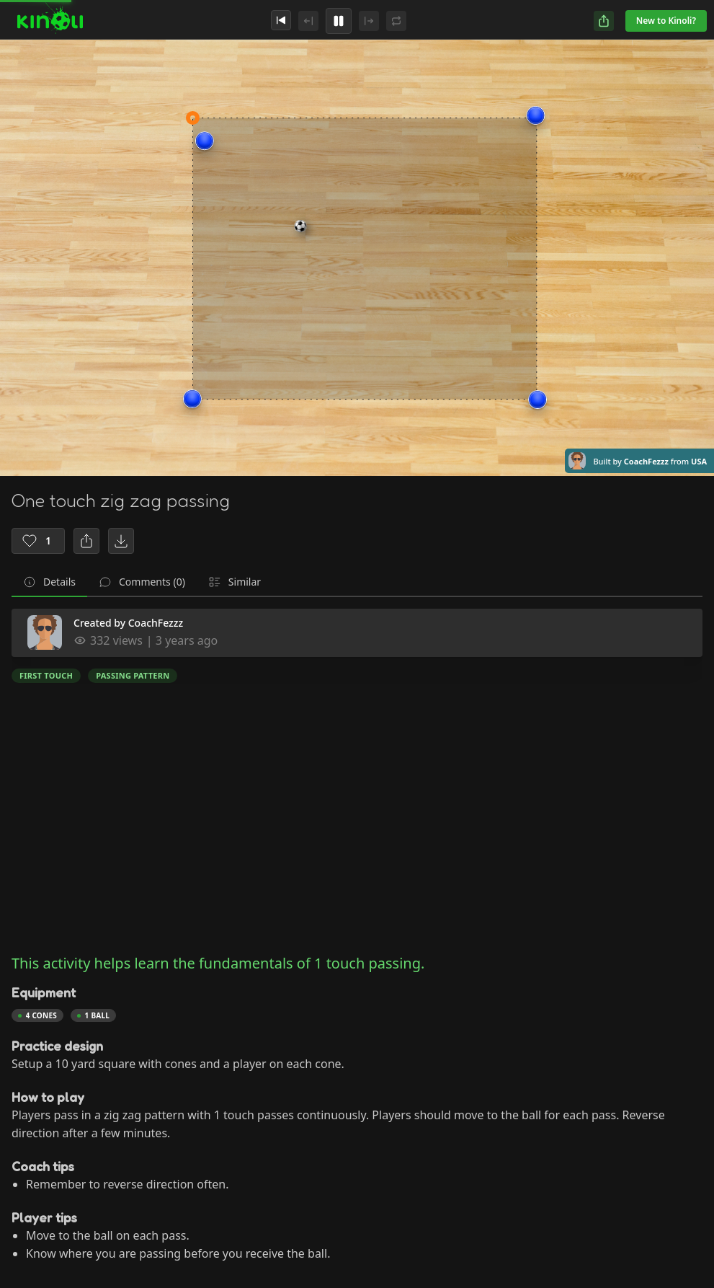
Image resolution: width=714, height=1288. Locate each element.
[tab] (49, 582)
